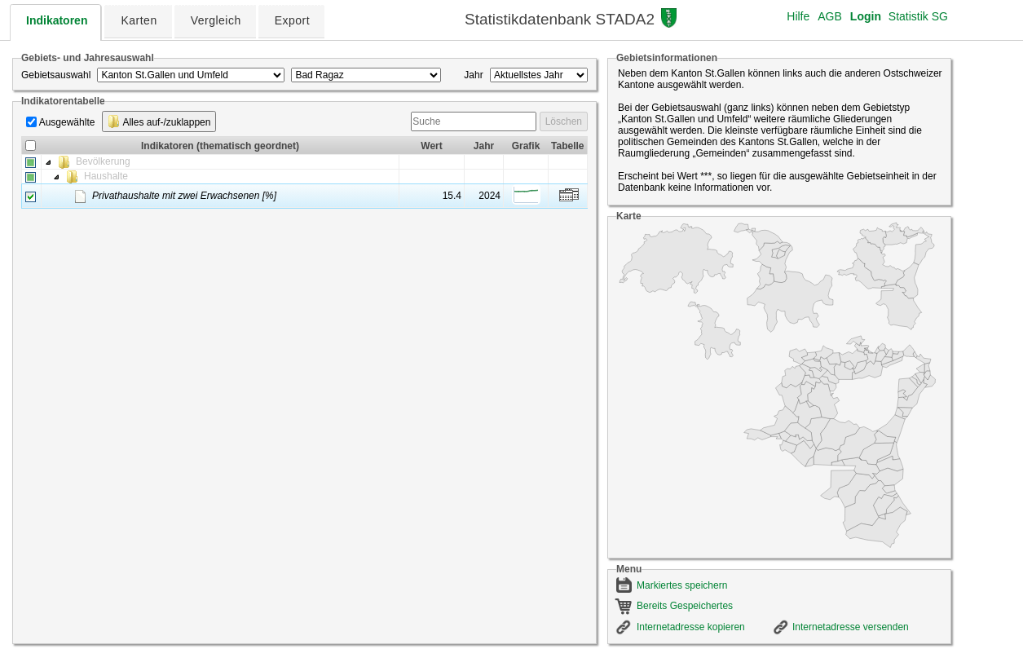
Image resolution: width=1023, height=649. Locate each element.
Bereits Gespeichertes (685, 605)
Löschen (563, 121)
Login (865, 16)
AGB (830, 16)
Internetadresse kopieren (691, 627)
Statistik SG (918, 16)
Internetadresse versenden (850, 627)
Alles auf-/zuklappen (159, 121)
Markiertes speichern (682, 585)
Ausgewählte (67, 122)
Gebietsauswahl (55, 75)
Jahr (473, 75)
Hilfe (798, 16)
